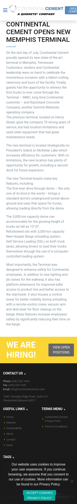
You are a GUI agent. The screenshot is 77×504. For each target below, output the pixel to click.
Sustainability (14, 428)
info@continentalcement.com (28, 389)
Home (9, 417)
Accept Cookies (39, 492)
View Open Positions (61, 349)
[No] (72, 481)
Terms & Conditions (56, 426)
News (9, 445)
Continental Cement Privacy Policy (56, 418)
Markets (11, 422)
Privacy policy (39, 498)
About (9, 433)
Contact (10, 439)
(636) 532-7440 (20, 381)
